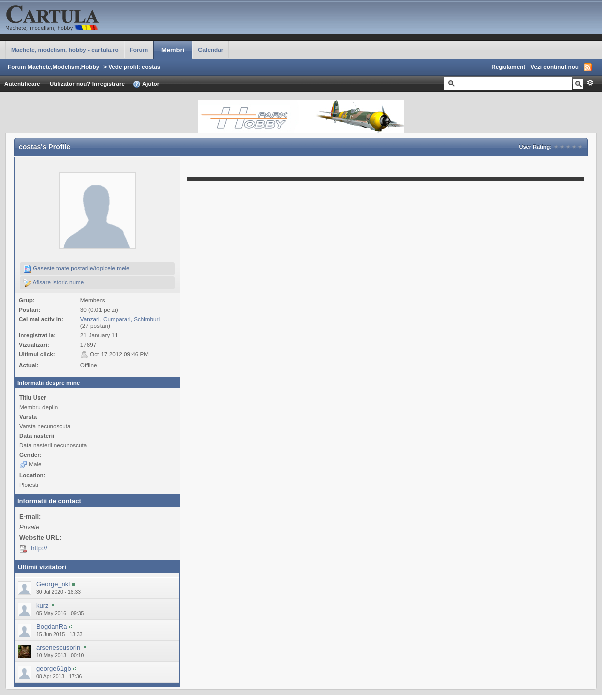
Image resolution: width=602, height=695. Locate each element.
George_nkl (53, 584)
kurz (42, 605)
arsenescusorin (58, 647)
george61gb (53, 668)
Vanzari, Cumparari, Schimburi (120, 319)
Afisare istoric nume (53, 283)
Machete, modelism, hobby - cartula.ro (65, 49)
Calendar (210, 49)
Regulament (508, 66)
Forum (139, 49)
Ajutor (146, 84)
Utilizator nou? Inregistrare (87, 83)
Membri (172, 50)
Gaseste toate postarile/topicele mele (76, 269)
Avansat (590, 83)
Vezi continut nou (554, 66)
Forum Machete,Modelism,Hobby (53, 66)
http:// (39, 548)
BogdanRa (51, 626)
